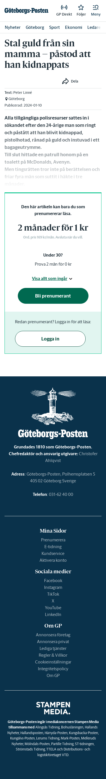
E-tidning (53, 546)
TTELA (51, 749)
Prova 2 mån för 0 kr (53, 264)
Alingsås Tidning (47, 727)
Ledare (94, 27)
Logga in (50, 339)
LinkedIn (53, 614)
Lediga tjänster (53, 648)
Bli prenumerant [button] (53, 296)
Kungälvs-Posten (22, 738)
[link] (26, 10)
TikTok (53, 594)
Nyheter (13, 27)
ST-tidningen (84, 744)
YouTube (53, 607)
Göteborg (35, 27)
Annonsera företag (53, 634)
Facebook (53, 580)
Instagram (53, 587)
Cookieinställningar (53, 662)
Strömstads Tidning (30, 749)
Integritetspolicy (53, 668)
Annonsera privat (53, 641)
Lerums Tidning (47, 738)
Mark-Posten (70, 738)
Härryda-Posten (56, 733)
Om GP (53, 675)
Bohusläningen (72, 727)
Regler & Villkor (53, 655)
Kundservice (53, 553)
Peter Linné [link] (22, 92)
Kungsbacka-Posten (83, 733)
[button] (95, 11)
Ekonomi (73, 27)
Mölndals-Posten (37, 744)
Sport (54, 27)
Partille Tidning (62, 744)
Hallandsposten (31, 733)
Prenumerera (53, 540)
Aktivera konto (53, 560)
